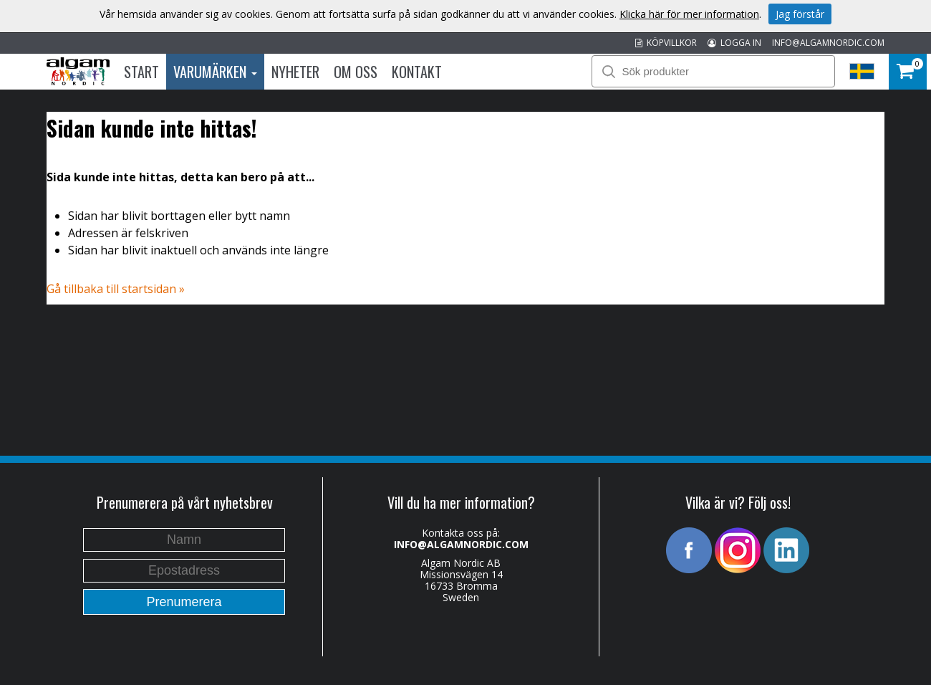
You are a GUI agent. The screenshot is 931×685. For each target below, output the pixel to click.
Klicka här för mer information (689, 14)
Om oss (355, 71)
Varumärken (215, 71)
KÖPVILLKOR (666, 43)
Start (141, 71)
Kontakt (417, 71)
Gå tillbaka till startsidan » (116, 289)
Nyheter (295, 71)
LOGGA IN (734, 43)
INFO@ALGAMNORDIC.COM (828, 43)
